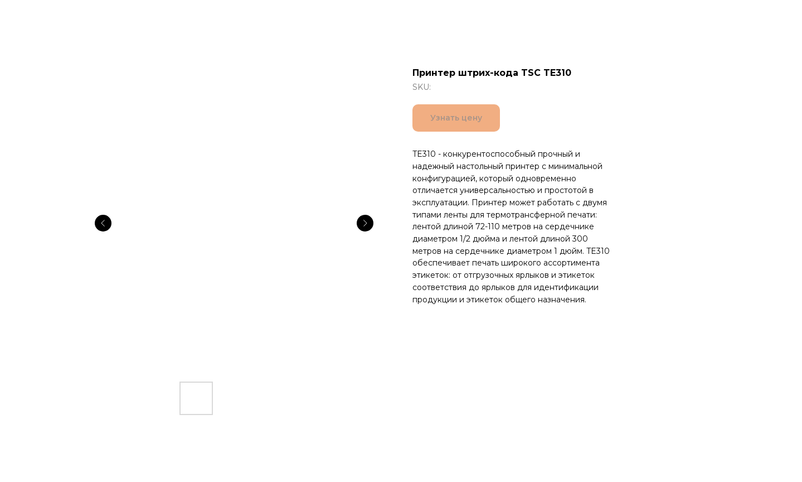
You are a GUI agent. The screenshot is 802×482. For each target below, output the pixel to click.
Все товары (44, 17)
